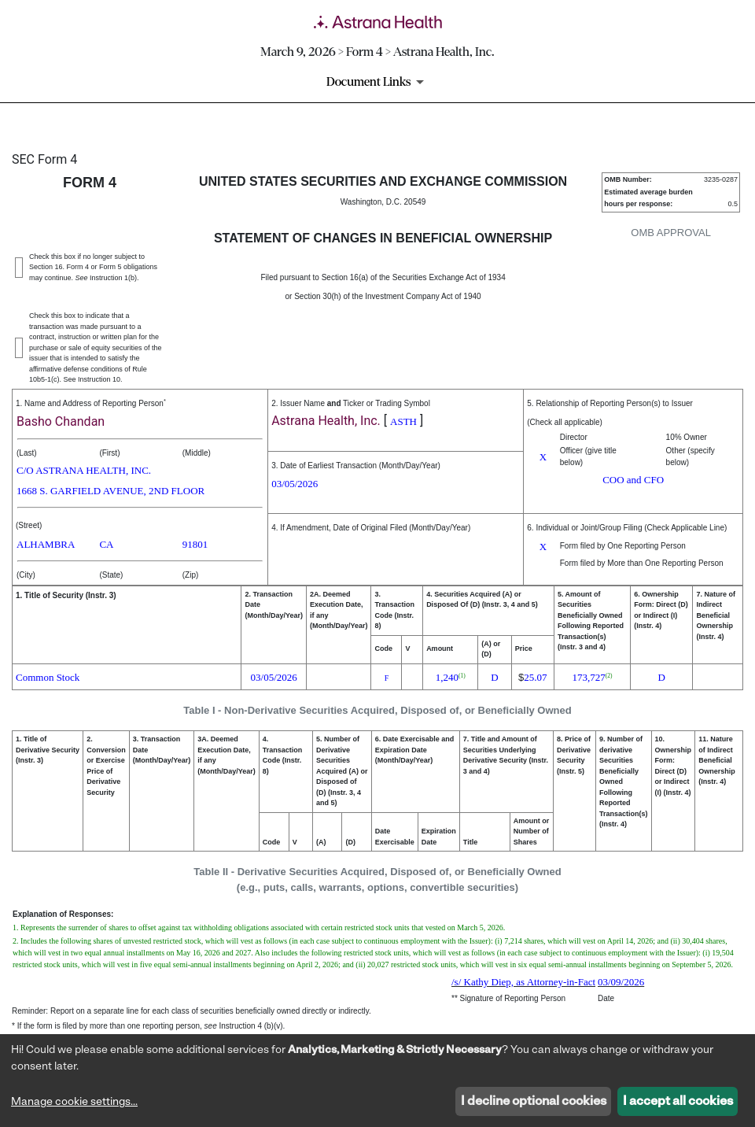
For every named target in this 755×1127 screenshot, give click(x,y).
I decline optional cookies (533, 1102)
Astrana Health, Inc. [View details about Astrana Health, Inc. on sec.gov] (326, 420)
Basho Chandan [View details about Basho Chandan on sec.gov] (61, 421)
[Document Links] (378, 82)
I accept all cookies (678, 1102)
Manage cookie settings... (74, 1102)
